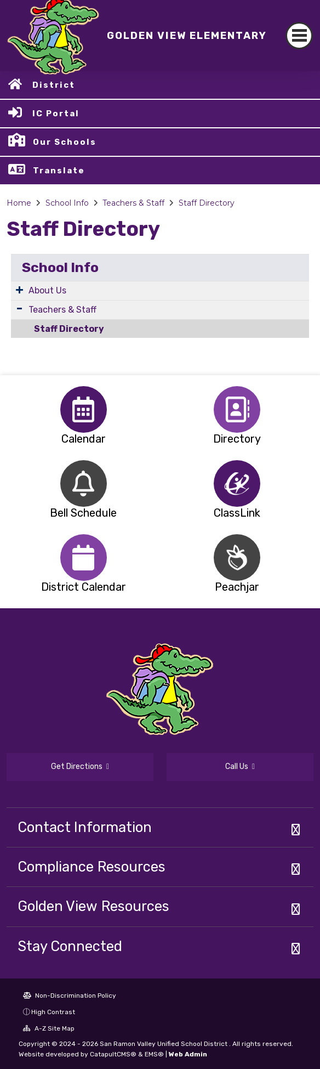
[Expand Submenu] (19, 289)
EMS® (154, 1054)
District (53, 85)
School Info (67, 203)
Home (19, 203)
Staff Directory (207, 203)
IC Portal (55, 113)
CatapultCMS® (113, 1054)
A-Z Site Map (49, 1028)
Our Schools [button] (64, 142)
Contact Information (85, 827)
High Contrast (53, 1012)
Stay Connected (70, 946)
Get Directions (80, 766)
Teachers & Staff (133, 203)
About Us (47, 290)
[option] (83, 409)
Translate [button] (59, 171)
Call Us (240, 766)
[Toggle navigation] (299, 35)
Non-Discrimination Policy (69, 995)
